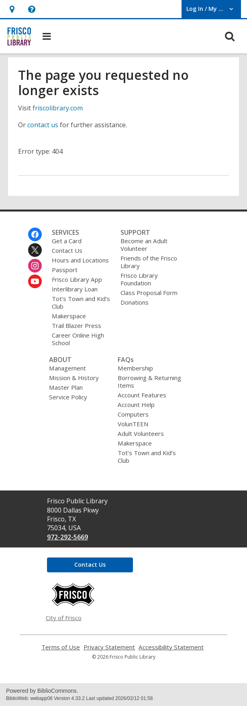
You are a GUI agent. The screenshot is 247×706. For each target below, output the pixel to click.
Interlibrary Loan (75, 289)
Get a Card (67, 241)
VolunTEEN (133, 424)
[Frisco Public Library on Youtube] (35, 281)
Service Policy (68, 397)
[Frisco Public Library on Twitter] (35, 250)
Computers (133, 414)
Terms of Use (60, 647)
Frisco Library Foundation (139, 279)
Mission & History (74, 378)
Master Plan (66, 387)
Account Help (136, 405)
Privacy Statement (109, 647)
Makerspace (69, 316)
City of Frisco (64, 618)
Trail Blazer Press (76, 325)
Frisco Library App (77, 279)
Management (67, 368)
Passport (65, 270)
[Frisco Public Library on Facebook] (35, 234)
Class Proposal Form (149, 293)
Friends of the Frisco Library (148, 262)
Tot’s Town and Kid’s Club (81, 302)
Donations (134, 302)
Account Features (142, 395)
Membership (135, 368)
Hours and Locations (80, 260)
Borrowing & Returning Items (149, 381)
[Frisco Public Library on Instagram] (35, 266)
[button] (12, 9)
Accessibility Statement (171, 647)
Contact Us (67, 250)
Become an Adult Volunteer (143, 244)
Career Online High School (78, 339)
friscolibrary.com (58, 108)
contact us (42, 124)
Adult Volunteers (141, 433)
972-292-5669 (67, 537)
